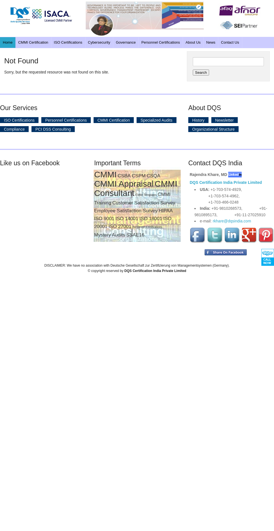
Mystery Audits (109, 235)
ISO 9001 (104, 218)
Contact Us (230, 42)
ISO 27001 (119, 226)
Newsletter (224, 120)
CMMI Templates (146, 195)
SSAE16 (135, 235)
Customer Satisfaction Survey (143, 203)
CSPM (139, 176)
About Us (192, 42)
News (211, 42)
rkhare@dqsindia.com (232, 221)
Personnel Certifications (160, 42)
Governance (126, 42)
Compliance (14, 129)
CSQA (153, 176)
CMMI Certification (33, 42)
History (198, 120)
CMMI (105, 174)
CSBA (124, 176)
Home (8, 42)
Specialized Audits (157, 120)
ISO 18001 (150, 218)
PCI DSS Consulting (53, 129)
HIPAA (166, 210)
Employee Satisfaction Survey (126, 210)
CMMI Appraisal (124, 183)
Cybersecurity (99, 42)
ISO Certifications (68, 42)
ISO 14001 (127, 218)
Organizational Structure (213, 129)
